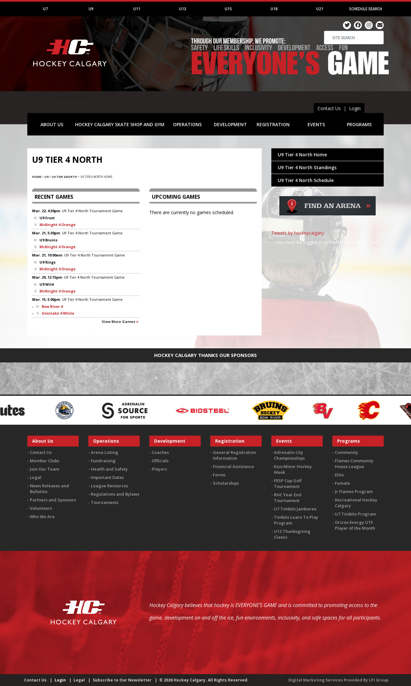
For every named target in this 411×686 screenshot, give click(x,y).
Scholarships (226, 483)
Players (159, 469)
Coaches (160, 452)
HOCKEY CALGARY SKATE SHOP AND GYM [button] (119, 124)
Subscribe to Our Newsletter (122, 680)
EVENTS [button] (316, 124)
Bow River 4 (52, 306)
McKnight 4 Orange (57, 224)
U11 (136, 9)
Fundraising (103, 461)
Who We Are (42, 516)
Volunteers (41, 508)
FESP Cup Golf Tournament (288, 483)
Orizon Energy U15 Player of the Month (355, 525)
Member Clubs (44, 461)
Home (36, 177)
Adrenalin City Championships (289, 455)
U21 (319, 9)
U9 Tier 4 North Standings (307, 167)
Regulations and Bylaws (115, 494)
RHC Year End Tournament (288, 497)
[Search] (354, 37)
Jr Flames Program (354, 491)
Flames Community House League (354, 463)
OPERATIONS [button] (187, 124)
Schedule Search (365, 9)
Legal (35, 477)
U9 (91, 9)
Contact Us (329, 108)
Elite (339, 475)
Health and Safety (109, 469)
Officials (160, 461)
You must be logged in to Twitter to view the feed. (327, 242)
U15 (228, 9)
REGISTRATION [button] (273, 124)
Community (346, 452)
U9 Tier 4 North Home (302, 155)
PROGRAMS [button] (359, 124)
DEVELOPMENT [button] (230, 124)
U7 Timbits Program (355, 514)
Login (355, 108)
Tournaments (104, 502)
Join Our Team (44, 469)
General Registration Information (234, 455)
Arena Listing (104, 452)
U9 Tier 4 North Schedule (306, 180)
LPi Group (379, 680)
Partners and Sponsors (53, 500)
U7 (45, 9)
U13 (182, 9)
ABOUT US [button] (51, 124)
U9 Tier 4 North (64, 177)
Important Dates (107, 477)
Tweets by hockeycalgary (297, 233)
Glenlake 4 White (58, 313)
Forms (219, 475)
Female (342, 483)
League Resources (109, 486)
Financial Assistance (233, 466)
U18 (274, 9)
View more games (118, 321)
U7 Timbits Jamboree (295, 509)
